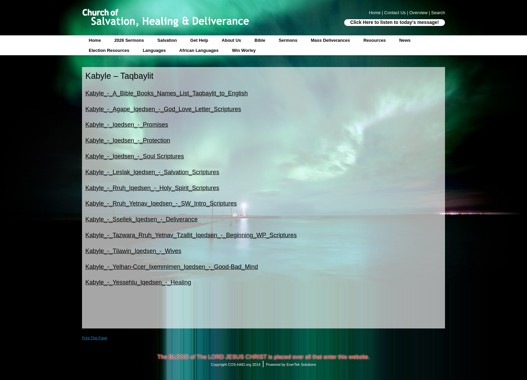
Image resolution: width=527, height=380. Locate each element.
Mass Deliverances (330, 40)
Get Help (199, 40)
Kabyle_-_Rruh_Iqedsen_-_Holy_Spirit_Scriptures (152, 188)
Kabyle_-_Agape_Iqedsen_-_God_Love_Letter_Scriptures (163, 109)
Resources (374, 40)
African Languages (198, 50)
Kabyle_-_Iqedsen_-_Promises (126, 124)
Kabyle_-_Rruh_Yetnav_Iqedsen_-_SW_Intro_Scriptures (161, 203)
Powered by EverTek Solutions (291, 364)
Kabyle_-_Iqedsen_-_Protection (127, 140)
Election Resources (109, 50)
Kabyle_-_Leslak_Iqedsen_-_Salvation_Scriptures (152, 172)
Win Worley (243, 50)
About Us (231, 40)
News (405, 40)
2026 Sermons (129, 40)
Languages (154, 50)
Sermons (288, 40)
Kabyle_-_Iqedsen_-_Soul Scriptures (134, 156)
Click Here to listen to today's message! (394, 22)
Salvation (167, 40)
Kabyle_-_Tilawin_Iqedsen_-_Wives (133, 251)
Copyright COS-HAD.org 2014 (235, 364)
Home (95, 40)
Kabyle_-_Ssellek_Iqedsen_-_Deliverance (141, 219)
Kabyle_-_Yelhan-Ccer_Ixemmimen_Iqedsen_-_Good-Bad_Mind (171, 266)
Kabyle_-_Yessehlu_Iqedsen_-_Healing (138, 282)
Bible (259, 40)
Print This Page (94, 338)
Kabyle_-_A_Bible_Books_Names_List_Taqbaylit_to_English (166, 93)
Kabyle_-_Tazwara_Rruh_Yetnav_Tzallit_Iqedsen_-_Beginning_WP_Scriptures (191, 235)
